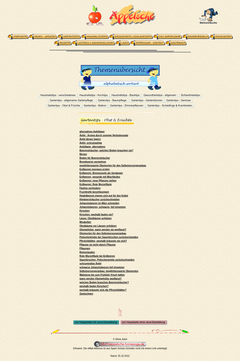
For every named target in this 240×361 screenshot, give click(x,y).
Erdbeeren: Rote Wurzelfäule (96, 184)
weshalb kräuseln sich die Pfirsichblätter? (103, 290)
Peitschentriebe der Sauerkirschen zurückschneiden (109, 237)
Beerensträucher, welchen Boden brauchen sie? (106, 150)
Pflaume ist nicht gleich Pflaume (98, 244)
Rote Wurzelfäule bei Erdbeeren (97, 256)
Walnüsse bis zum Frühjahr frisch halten (102, 275)
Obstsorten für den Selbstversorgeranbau (103, 233)
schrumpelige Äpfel (91, 263)
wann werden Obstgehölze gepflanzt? (101, 278)
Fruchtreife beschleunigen (94, 192)
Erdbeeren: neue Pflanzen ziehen (98, 180)
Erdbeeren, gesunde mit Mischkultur (100, 177)
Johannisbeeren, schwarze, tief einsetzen (103, 207)
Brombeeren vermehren (93, 161)
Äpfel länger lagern (90, 139)
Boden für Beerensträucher (95, 158)
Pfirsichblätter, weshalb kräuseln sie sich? (103, 241)
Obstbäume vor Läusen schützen (98, 226)
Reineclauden (87, 252)
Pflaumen (85, 248)
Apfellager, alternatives (93, 146)
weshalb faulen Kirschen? (94, 286)
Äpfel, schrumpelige (91, 143)
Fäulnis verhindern (90, 188)
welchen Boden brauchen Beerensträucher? (104, 282)
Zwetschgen (86, 293)
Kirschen (85, 210)
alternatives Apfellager (92, 131)
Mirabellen (85, 222)
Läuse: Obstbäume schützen (96, 218)
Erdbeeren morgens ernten (95, 169)
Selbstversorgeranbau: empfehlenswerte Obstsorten (109, 271)
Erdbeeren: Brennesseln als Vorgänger (101, 173)
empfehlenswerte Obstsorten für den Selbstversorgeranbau (113, 165)
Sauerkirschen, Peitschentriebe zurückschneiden (107, 259)
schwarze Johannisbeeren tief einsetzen (102, 267)
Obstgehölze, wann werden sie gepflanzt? (103, 229)
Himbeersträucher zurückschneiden (100, 199)
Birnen (83, 154)
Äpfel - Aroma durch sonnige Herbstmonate (104, 135)
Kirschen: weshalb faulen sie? (96, 214)
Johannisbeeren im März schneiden (99, 203)
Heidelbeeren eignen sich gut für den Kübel (104, 195)
